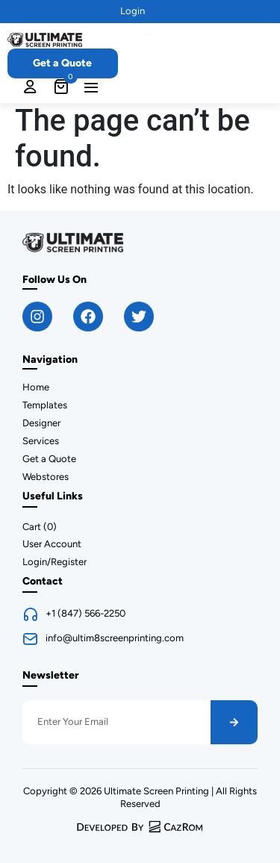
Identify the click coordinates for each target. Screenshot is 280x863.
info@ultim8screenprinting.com (115, 638)
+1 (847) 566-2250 (85, 613)
